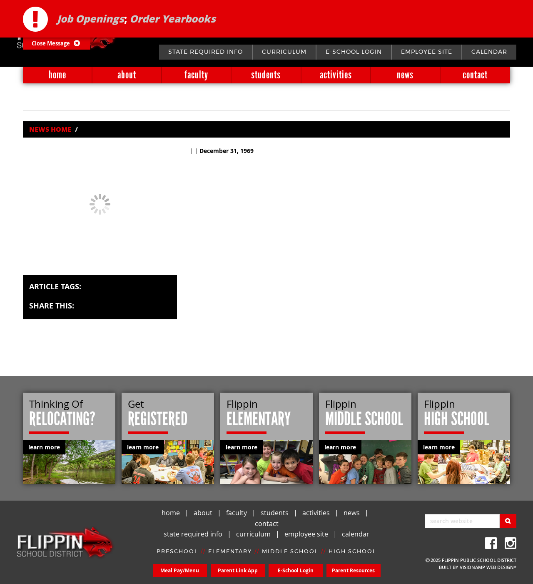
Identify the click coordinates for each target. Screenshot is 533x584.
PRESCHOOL (177, 551)
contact (475, 74)
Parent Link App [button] (238, 570)
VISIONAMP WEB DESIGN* (488, 567)
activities (336, 74)
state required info (205, 52)
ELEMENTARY (230, 551)
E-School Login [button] (296, 570)
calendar (489, 52)
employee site (426, 52)
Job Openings (90, 18)
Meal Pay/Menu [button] (179, 570)
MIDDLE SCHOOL (290, 551)
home (57, 74)
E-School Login (354, 52)
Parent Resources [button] (353, 570)
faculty (196, 74)
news (405, 74)
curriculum (284, 52)
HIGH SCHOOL (352, 551)
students (266, 74)
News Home (50, 129)
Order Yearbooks (173, 18)
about (126, 74)
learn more (44, 447)
